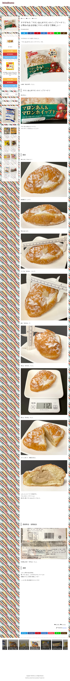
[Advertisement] (35, 10)
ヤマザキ (35, 18)
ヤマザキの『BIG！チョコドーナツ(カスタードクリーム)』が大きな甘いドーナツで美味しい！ (13, 176)
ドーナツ (64, 624)
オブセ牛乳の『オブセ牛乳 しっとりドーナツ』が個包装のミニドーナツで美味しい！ (6, 176)
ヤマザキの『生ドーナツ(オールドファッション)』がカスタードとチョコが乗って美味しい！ (6, 149)
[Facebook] (31, 33)
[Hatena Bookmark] (44, 33)
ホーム (23, 18)
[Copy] (64, 33)
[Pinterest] (37, 33)
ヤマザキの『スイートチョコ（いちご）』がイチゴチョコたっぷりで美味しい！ (13, 162)
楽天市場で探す (10, 54)
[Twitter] (24, 33)
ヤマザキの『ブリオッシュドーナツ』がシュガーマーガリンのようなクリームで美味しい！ (6, 163)
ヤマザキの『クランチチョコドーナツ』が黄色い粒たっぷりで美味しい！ (6, 137)
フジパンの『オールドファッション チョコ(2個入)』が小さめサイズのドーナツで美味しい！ (13, 149)
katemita (65, 627)
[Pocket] (50, 33)
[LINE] (57, 33)
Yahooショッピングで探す (10, 57)
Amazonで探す (10, 51)
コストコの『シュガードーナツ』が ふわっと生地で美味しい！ (13, 136)
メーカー (29, 18)
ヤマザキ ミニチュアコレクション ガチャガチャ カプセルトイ (10, 74)
